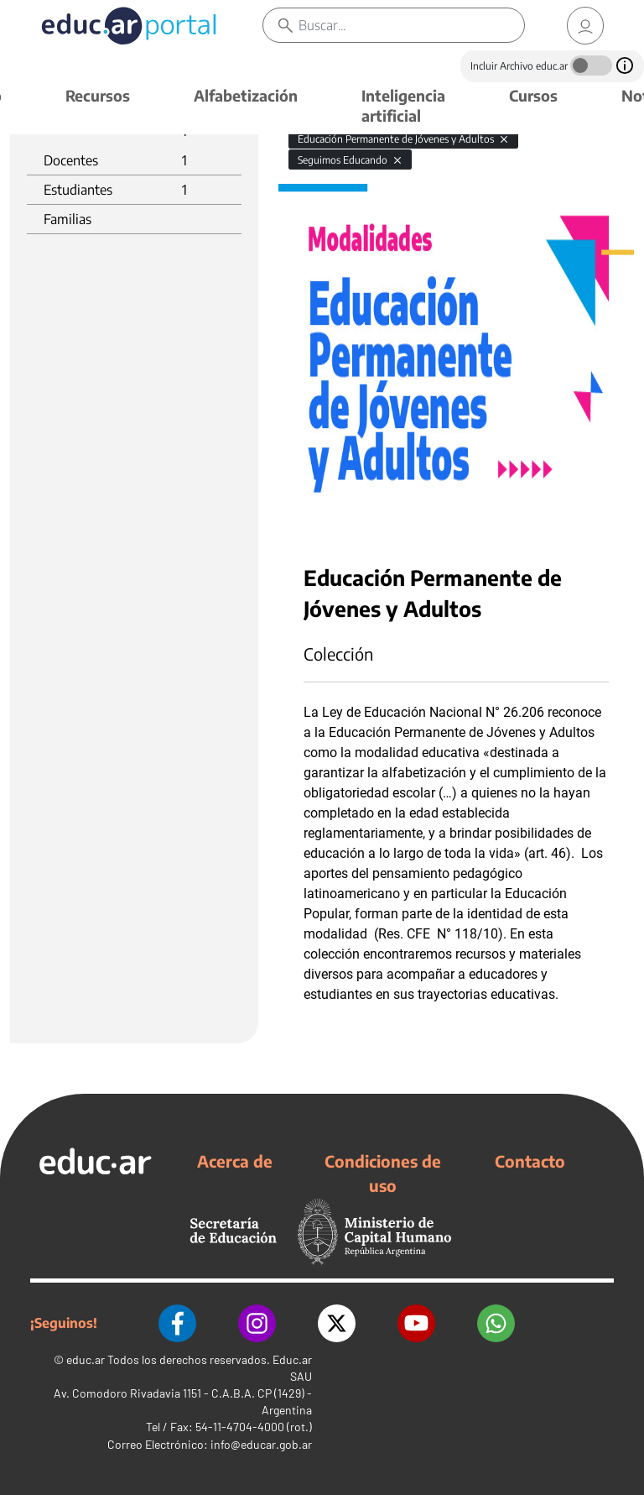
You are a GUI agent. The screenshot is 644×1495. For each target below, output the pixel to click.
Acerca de (235, 1161)
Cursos (533, 95)
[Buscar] (411, 25)
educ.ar (85, 1359)
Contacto (530, 1161)
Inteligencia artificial (403, 105)
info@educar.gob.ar (261, 1444)
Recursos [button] (97, 95)
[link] (585, 25)
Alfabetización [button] (246, 95)
